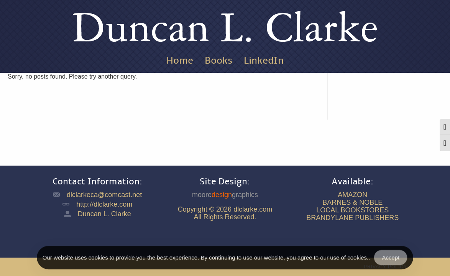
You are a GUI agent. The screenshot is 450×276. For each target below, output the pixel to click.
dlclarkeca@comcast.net (104, 195)
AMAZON (352, 195)
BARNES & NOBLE (352, 202)
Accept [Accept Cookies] (390, 260)
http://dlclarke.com (104, 204)
